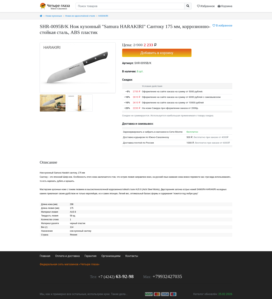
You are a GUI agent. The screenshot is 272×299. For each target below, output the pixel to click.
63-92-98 (116, 276)
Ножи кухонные (53, 16)
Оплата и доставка (67, 256)
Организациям (110, 256)
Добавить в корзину (156, 53)
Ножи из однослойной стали (80, 16)
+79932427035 (167, 276)
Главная (45, 256)
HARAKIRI (103, 16)
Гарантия (91, 256)
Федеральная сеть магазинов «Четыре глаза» (69, 264)
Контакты (131, 256)
